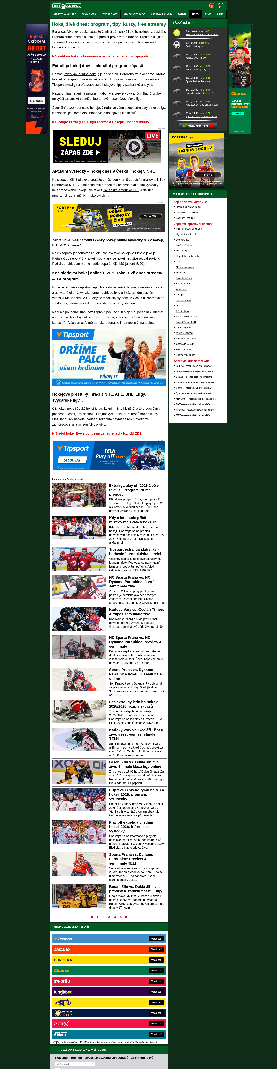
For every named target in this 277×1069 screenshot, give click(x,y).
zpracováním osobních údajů (88, 948)
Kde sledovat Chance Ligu (189, 356)
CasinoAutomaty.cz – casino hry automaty (130, 979)
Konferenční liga (184, 373)
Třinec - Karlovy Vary (196, 197)
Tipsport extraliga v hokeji (188, 334)
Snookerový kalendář (186, 466)
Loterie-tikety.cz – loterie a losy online (128, 985)
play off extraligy (153, 108)
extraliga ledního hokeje (81, 74)
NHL (178, 389)
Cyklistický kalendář (185, 455)
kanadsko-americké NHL (121, 190)
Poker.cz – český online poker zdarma (77, 1012)
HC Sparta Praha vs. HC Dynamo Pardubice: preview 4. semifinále (135, 642)
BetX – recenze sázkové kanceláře (193, 532)
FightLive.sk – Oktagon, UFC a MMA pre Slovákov (134, 996)
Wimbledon (181, 417)
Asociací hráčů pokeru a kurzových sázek (73, 1036)
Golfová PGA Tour (185, 471)
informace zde (115, 1048)
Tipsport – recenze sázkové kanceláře (194, 499)
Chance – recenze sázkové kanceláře (194, 515)
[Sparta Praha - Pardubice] (178, 207)
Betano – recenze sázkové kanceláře (194, 504)
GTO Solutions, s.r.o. (195, 1063)
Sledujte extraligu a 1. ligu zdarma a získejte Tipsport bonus (102, 122)
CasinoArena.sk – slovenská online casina (130, 1012)
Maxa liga (134, 99)
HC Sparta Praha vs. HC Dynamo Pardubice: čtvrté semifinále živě (132, 581)
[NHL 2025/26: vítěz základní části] (178, 230)
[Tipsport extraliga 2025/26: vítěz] (178, 242)
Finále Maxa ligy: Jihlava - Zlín (200, 220)
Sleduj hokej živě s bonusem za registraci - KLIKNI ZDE (98, 433)
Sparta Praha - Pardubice (198, 209)
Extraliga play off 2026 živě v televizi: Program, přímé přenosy (134, 490)
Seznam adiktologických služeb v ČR (121, 1055)
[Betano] (37, 132)
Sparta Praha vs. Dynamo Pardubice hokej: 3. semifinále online (135, 674)
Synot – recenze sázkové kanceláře (193, 521)
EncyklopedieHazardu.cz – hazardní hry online (132, 974)
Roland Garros (183, 411)
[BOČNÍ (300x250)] (196, 314)
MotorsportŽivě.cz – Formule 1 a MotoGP (79, 996)
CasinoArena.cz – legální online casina (78, 1018)
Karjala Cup (60, 258)
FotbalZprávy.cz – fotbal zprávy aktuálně (78, 979)
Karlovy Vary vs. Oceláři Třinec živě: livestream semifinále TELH (136, 734)
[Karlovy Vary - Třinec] (178, 184)
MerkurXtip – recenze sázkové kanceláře (196, 526)
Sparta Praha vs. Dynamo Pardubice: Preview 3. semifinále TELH (131, 858)
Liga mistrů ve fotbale (186, 362)
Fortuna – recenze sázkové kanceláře (194, 493)
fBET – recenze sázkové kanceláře (193, 543)
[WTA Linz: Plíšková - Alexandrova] (178, 160)
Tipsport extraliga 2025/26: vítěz (201, 244)
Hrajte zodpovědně (61, 1044)
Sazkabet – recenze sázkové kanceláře (195, 510)
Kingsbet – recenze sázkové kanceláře (195, 537)
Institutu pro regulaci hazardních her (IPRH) (139, 1032)
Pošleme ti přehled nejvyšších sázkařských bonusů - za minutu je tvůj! (105, 934)
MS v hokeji (87, 258)
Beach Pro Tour (183, 477)
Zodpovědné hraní (200, 1032)
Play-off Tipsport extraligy (188, 384)
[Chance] (240, 132)
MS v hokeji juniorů (185, 395)
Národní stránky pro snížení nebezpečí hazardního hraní (181, 1055)
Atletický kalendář (184, 460)
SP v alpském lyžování (187, 444)
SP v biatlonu (182, 438)
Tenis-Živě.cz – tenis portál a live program (79, 990)
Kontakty (64, 1063)
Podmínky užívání (104, 1063)
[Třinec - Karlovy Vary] (178, 195)
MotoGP (180, 433)
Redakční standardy (81, 1063)
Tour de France (183, 428)
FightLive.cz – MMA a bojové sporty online (79, 974)
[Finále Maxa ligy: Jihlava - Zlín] (178, 219)
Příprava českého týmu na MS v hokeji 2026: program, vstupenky (136, 794)
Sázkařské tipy (183, 150)
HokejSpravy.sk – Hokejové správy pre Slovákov (133, 1001)
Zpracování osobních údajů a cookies (134, 1063)
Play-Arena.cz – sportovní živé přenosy (78, 1001)
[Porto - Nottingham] (178, 172)
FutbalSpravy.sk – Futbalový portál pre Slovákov (133, 1007)
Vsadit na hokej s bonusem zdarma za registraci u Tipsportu (102, 56)
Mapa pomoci (146, 1055)
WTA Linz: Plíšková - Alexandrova (202, 162)
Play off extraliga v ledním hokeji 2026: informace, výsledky (131, 826)
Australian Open (184, 406)
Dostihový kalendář (185, 482)
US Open (180, 422)
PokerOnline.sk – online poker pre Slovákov (131, 1018)
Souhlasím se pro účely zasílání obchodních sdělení (100, 948)
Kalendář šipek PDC (186, 449)
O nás (53, 1063)
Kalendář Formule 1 (185, 345)
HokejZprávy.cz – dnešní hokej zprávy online (80, 985)
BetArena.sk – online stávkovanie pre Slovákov (133, 990)
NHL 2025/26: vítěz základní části (202, 232)
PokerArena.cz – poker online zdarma (77, 1007)
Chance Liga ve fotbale (187, 340)
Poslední (127, 917)
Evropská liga (182, 367)
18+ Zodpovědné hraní (167, 1063)
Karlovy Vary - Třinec (196, 185)
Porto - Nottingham (195, 174)
